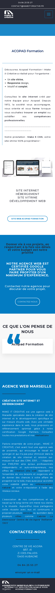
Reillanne (47, 519)
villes (18, 516)
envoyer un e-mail (27, 572)
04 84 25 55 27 (25, 2)
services (28, 513)
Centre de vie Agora (28, 519)
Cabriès (41, 516)
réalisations (42, 435)
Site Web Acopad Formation (27, 219)
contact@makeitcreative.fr (27, 6)
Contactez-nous (27, 301)
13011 (5, 523)
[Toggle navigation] (49, 14)
